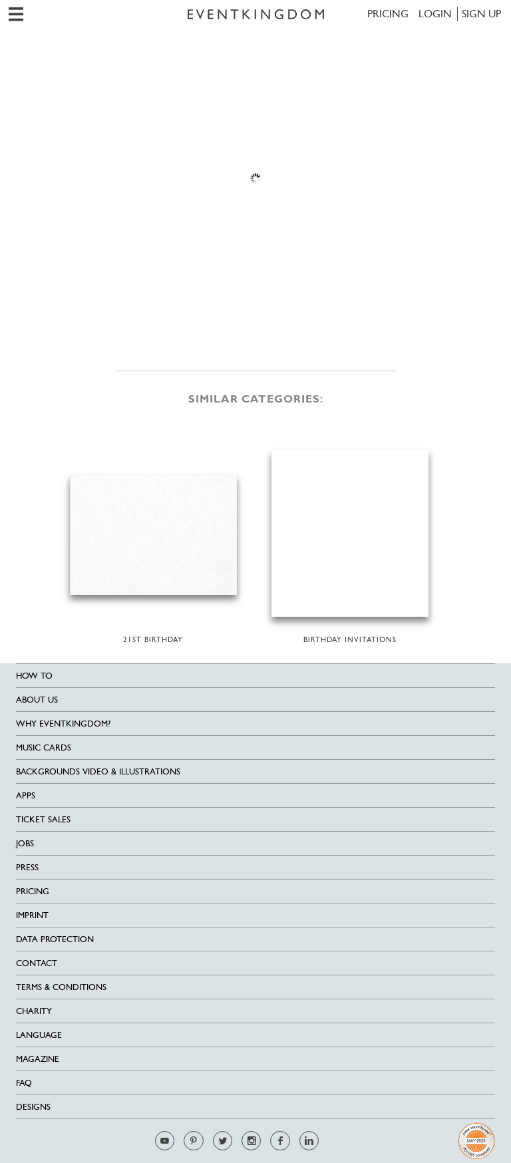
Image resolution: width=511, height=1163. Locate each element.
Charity (34, 1011)
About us (37, 700)
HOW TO (34, 676)
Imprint (32, 915)
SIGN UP (481, 13)
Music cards (43, 747)
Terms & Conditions (61, 987)
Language (39, 1035)
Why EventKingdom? (63, 724)
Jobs (25, 843)
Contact (36, 963)
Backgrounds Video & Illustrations (98, 771)
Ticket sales (43, 819)
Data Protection (55, 939)
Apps (25, 795)
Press (27, 867)
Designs (33, 1107)
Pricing (388, 13)
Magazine (37, 1059)
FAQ (24, 1083)
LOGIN (435, 13)
